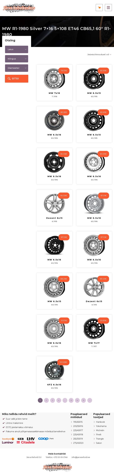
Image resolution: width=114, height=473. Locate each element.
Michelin (100, 430)
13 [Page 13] (71, 400)
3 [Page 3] (52, 400)
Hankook (100, 422)
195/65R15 (78, 422)
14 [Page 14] (77, 400)
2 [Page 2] (46, 400)
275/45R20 (78, 443)
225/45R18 (78, 434)
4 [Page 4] (58, 400)
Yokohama (101, 426)
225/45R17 (78, 430)
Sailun (99, 443)
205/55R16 (78, 426)
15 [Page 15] (83, 400)
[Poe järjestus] (99, 54)
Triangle (100, 439)
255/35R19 (78, 439)
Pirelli (98, 434)
